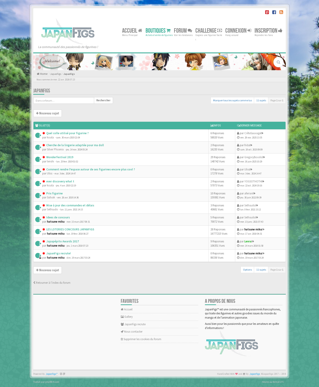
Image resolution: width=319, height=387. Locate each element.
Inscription (268, 30)
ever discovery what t (60, 181)
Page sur (276, 100)
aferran (248, 193)
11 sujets (261, 100)
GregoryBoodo (253, 157)
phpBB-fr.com (52, 381)
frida (247, 145)
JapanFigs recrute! (58, 253)
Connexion (238, 30)
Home (43, 74)
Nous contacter (131, 331)
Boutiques (158, 30)
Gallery (127, 317)
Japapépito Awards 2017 (62, 241)
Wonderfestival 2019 (59, 157)
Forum (183, 30)
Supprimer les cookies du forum (141, 339)
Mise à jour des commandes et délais (70, 205)
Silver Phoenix (55, 149)
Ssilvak (51, 197)
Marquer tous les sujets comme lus (232, 100)
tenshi (50, 161)
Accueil (132, 30)
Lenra (247, 241)
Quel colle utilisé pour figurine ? (67, 133)
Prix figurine (54, 193)
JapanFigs (55, 74)
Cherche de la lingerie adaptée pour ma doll (75, 145)
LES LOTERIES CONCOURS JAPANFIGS (70, 229)
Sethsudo (52, 209)
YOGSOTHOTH (253, 181)
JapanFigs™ (52, 374)
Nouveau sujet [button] (47, 113)
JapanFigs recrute (133, 324)
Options (247, 269)
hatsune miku (55, 221)
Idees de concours (58, 217)
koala (50, 137)
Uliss (49, 173)
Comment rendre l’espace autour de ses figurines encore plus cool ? (90, 169)
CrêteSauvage (252, 133)
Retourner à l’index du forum (51, 283)
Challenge (208, 30)
